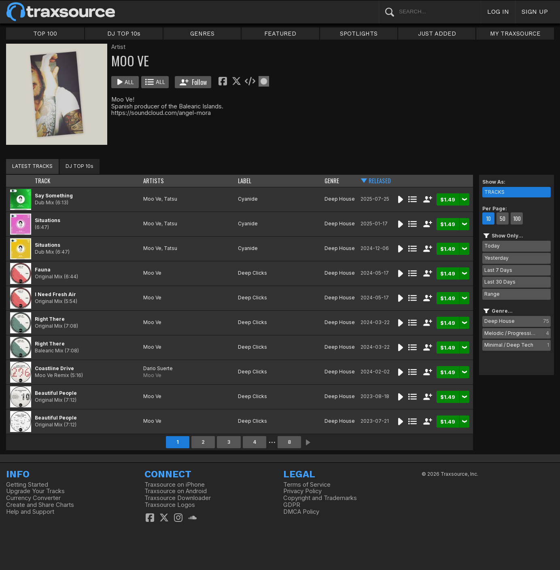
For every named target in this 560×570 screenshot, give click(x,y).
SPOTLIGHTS (359, 33)
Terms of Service (307, 484)
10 (488, 218)
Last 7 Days (498, 270)
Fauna (43, 270)
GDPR (291, 505)
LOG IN (498, 11)
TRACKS (494, 192)
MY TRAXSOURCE (515, 33)
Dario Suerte (158, 368)
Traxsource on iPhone (174, 484)
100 (517, 218)
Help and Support (30, 511)
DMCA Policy (301, 511)
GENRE (332, 180)
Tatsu (170, 199)
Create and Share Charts (40, 505)
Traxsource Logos (169, 505)
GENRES (202, 33)
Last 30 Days (499, 282)
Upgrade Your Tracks (35, 491)
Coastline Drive (54, 368)
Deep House (340, 199)
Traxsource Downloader (177, 498)
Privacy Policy (302, 491)
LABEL (244, 180)
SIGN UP (535, 11)
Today (492, 246)
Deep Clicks (252, 273)
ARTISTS (153, 180)
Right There (50, 319)
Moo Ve (152, 199)
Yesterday (496, 258)
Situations (47, 220)
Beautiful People (56, 393)
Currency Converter (33, 498)
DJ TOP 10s (123, 33)
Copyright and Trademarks (320, 498)
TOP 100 (45, 33)
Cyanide (248, 199)
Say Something (54, 196)
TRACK (42, 180)
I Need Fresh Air (55, 294)
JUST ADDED (437, 33)
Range (492, 294)
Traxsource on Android (175, 491)
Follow (193, 82)
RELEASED (380, 180)
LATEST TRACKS (32, 166)
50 (502, 218)
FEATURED (280, 33)
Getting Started (27, 484)
